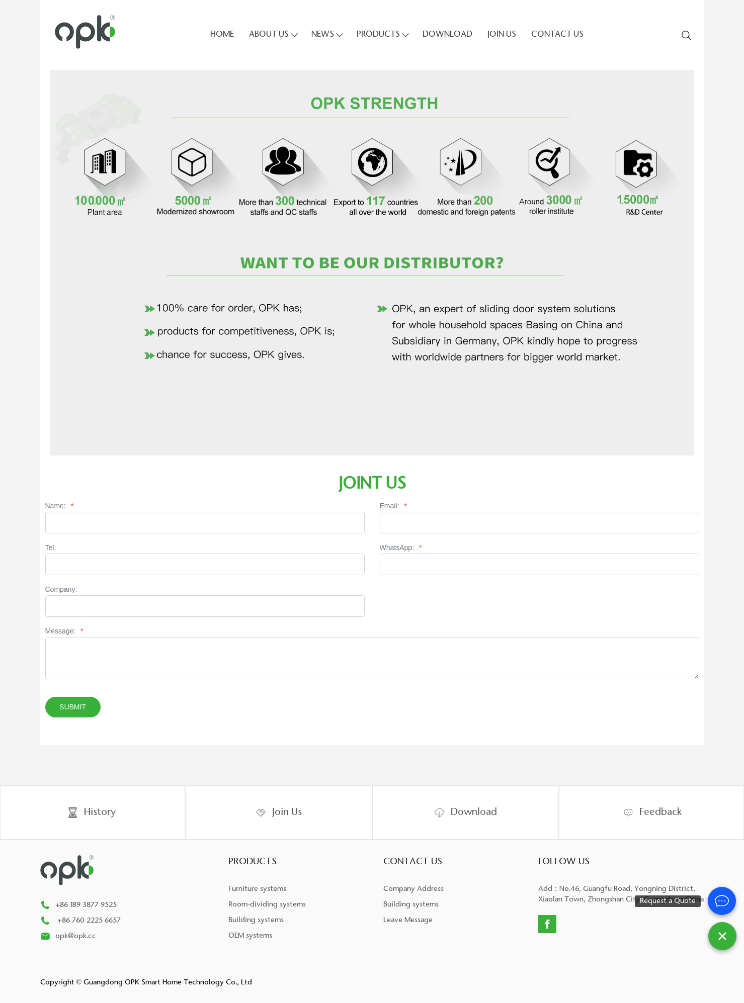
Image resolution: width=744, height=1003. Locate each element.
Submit (72, 707)
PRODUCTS (378, 35)
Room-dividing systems (267, 904)
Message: (64, 631)
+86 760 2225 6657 (90, 921)
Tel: (50, 548)
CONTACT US (557, 35)
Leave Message (408, 920)
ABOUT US (269, 35)
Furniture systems (257, 889)
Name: (59, 506)
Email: (393, 506)
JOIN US (501, 35)
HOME (222, 35)
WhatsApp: (401, 548)
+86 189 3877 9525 (86, 905)
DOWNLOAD (447, 35)
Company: (61, 589)
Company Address (413, 889)
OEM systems (250, 936)
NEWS (322, 35)
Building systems (256, 920)
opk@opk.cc (75, 936)
